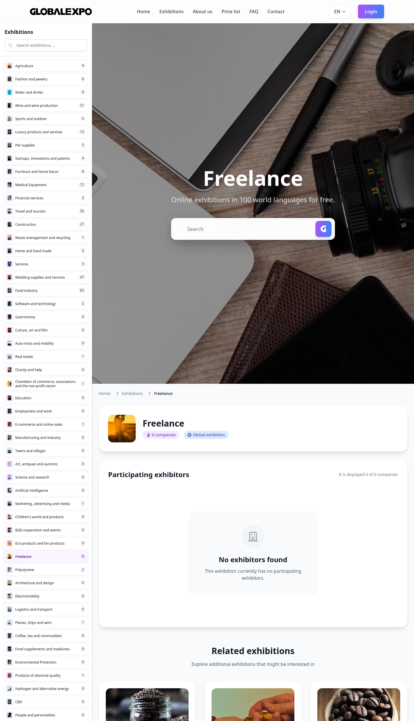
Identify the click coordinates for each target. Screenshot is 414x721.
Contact (275, 11)
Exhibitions (171, 11)
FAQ (253, 11)
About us (202, 11)
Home (143, 11)
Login (371, 11)
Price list (231, 11)
